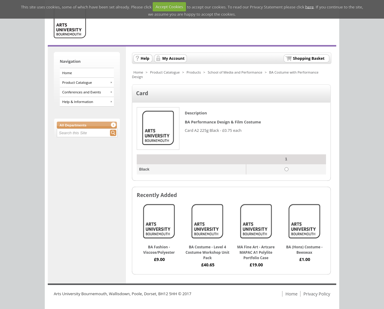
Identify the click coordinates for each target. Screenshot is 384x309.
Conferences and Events (81, 92)
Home (67, 73)
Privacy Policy (316, 294)
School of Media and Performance (235, 72)
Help (145, 58)
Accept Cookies (169, 6)
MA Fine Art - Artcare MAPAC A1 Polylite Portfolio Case (256, 252)
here (309, 6)
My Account (173, 58)
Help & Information (77, 101)
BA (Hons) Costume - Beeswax (304, 249)
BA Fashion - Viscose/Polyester (159, 249)
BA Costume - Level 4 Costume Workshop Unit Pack (207, 252)
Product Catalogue (77, 82)
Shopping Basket (309, 58)
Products (194, 72)
